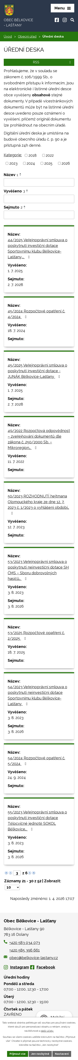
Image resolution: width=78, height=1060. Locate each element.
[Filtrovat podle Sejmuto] (39, 215)
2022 (50, 155)
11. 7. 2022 (16, 461)
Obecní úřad (27, 36)
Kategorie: (13, 155)
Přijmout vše (18, 1053)
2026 (66, 163)
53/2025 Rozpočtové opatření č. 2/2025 (36, 636)
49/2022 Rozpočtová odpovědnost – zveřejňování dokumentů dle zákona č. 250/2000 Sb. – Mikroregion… (39, 439)
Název (11, 174)
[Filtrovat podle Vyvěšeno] (39, 199)
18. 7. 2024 (16, 330)
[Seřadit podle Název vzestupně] (20, 174)
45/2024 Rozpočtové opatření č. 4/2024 (36, 314)
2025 (48, 163)
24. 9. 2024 (17, 777)
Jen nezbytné (40, 1053)
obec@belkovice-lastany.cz (31, 958)
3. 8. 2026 (16, 606)
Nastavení (62, 1053)
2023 (13, 163)
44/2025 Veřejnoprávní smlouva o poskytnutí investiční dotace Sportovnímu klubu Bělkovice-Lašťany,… (37, 248)
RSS (52, 62)
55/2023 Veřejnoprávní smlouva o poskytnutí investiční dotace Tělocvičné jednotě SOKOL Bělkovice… (37, 820)
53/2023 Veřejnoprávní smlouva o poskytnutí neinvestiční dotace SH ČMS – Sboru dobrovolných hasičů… (38, 570)
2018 (32, 155)
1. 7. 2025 (15, 271)
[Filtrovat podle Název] (39, 182)
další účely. (47, 1030)
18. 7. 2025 (16, 652)
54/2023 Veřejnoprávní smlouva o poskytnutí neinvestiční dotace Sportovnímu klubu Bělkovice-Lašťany (37, 695)
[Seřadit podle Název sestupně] (20, 175)
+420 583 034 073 (24, 942)
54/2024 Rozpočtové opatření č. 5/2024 (36, 761)
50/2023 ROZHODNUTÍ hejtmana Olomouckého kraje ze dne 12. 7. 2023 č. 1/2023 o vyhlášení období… (38, 504)
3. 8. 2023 (16, 592)
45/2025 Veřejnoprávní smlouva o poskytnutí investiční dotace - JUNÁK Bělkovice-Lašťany (37, 371)
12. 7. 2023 (16, 527)
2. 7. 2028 (15, 284)
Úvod (8, 36)
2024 (31, 163)
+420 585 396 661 (24, 950)
